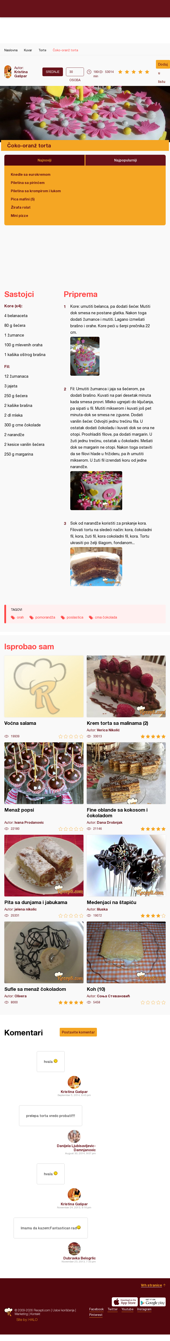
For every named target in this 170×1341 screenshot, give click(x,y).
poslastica (75, 617)
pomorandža (45, 617)
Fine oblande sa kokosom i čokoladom (126, 786)
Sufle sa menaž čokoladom (43, 963)
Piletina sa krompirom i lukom (36, 191)
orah (20, 617)
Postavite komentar (78, 1032)
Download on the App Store (125, 1301)
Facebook (96, 1309)
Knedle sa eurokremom (30, 174)
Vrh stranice (151, 1285)
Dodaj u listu (163, 65)
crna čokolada (106, 617)
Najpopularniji (125, 160)
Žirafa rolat (20, 207)
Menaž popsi (43, 786)
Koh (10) (126, 963)
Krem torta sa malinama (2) (126, 697)
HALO (33, 1320)
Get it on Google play (153, 1301)
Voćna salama (43, 697)
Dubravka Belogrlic (79, 1258)
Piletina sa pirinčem (28, 183)
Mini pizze (19, 215)
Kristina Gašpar (21, 74)
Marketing (21, 1314)
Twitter (112, 1309)
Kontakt (35, 1314)
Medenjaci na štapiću (126, 876)
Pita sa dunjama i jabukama (43, 876)
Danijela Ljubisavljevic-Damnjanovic (76, 1148)
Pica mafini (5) (23, 199)
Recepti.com (85, 8)
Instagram (144, 1309)
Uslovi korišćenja (63, 1310)
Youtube (127, 1309)
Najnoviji (44, 160)
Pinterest (96, 1315)
